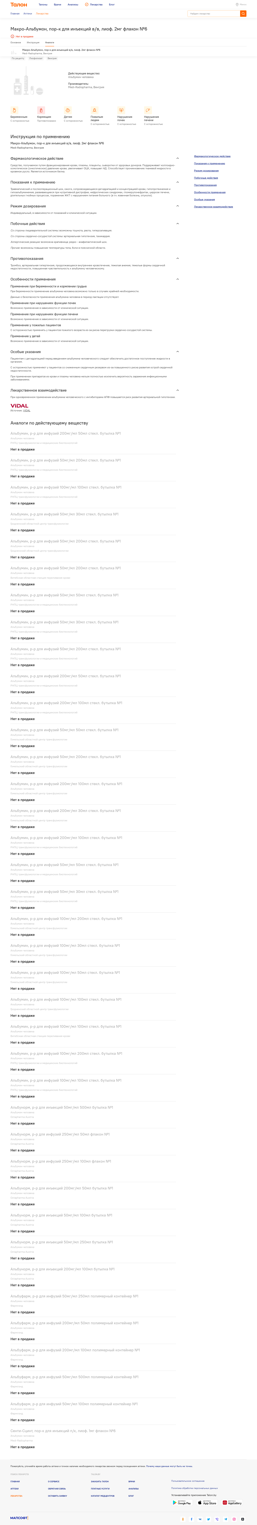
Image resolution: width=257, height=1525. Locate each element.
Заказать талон (100, 1476)
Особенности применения (210, 187)
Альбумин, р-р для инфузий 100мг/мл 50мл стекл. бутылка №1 (65, 967)
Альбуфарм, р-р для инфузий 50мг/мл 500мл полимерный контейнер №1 (74, 1372)
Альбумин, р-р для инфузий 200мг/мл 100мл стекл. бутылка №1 (66, 698)
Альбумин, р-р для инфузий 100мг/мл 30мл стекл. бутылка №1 (65, 940)
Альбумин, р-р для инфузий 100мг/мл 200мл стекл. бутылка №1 (66, 913)
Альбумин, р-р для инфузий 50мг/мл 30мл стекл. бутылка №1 (64, 509)
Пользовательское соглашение (188, 1476)
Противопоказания (205, 180)
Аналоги (49, 43)
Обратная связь (57, 1484)
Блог (131, 1491)
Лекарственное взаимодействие (213, 201)
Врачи (131, 1476)
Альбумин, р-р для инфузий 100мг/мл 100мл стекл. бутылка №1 (65, 482)
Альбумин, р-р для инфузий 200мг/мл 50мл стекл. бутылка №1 (65, 428)
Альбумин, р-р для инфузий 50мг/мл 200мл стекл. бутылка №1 (65, 455)
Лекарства (16, 1491)
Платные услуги (100, 1484)
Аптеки (14, 1484)
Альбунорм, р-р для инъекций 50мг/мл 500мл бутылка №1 (61, 1102)
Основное (15, 43)
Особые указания (204, 194)
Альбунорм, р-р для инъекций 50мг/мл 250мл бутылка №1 (61, 1237)
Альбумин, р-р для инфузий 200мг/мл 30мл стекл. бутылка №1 (65, 805)
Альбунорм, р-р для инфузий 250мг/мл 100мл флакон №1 (60, 1156)
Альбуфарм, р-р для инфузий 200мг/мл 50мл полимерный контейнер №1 (74, 1318)
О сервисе (53, 1476)
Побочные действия (206, 173)
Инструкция (33, 43)
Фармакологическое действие (212, 151)
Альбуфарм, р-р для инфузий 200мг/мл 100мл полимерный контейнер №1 (75, 1345)
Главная (15, 1476)
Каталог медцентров (102, 1491)
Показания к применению (209, 158)
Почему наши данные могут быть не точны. (169, 1461)
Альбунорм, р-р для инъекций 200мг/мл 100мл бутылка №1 (62, 1264)
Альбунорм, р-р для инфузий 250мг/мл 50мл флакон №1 (60, 1129)
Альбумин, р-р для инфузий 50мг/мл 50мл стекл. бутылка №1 (64, 590)
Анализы (133, 1484)
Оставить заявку (57, 1491)
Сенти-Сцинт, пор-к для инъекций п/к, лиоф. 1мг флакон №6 (63, 1426)
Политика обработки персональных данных (194, 1483)
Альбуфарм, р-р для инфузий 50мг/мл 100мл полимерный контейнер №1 (74, 1399)
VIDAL (26, 405)
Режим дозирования (206, 165)
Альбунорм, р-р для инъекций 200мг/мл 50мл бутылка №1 (61, 1183)
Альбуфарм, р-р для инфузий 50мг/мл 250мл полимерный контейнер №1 (74, 1291)
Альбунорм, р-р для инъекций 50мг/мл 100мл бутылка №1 (61, 1210)
